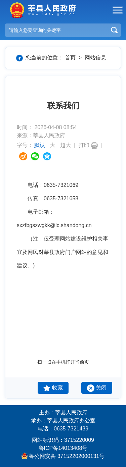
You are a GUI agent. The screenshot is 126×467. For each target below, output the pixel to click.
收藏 (52, 388)
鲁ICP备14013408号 (63, 448)
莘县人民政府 (42, 10)
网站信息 (95, 57)
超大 (65, 145)
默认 (40, 145)
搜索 (114, 30)
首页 (70, 57)
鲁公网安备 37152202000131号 (66, 456)
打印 (88, 145)
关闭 (97, 388)
